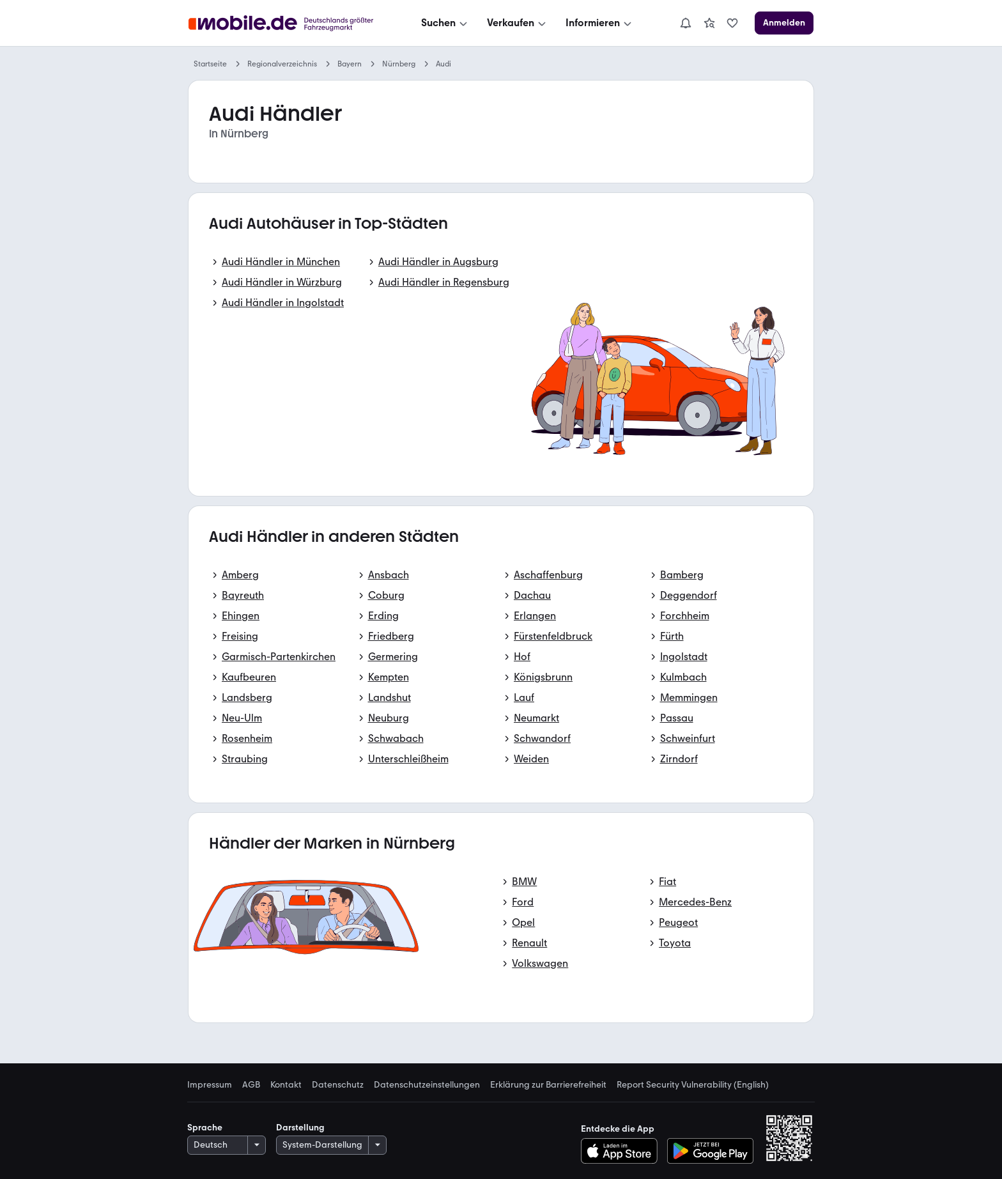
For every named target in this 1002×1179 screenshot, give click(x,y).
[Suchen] (445, 23)
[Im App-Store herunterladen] (623, 1151)
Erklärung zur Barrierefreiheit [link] (548, 1085)
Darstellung (300, 1127)
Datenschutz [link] (338, 1085)
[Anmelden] (784, 23)
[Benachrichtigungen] (685, 23)
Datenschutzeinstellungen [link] (427, 1085)
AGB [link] (251, 1085)
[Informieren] (599, 23)
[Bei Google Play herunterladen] (710, 1151)
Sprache (204, 1127)
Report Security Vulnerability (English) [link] (693, 1085)
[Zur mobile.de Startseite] (284, 23)
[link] (709, 23)
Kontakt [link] (286, 1085)
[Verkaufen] (517, 23)
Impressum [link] (209, 1085)
